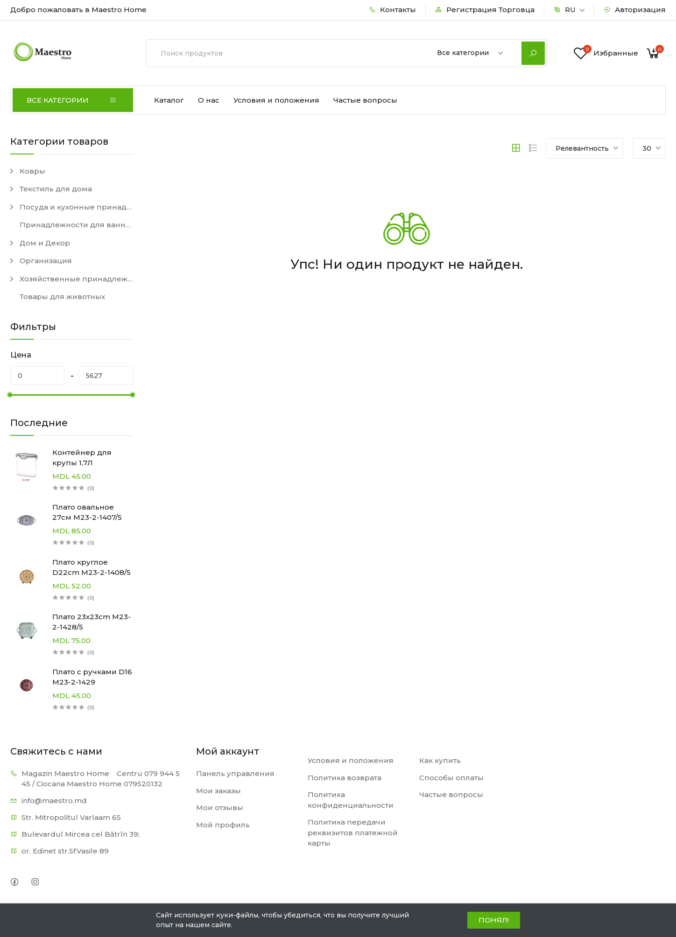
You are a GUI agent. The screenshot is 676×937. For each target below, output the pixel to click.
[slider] (10, 395)
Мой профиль (223, 824)
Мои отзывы (219, 807)
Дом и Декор (45, 242)
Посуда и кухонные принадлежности (76, 207)
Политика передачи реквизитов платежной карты (353, 832)
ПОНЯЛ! (494, 920)
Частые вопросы (365, 100)
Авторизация (635, 9)
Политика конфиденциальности (351, 800)
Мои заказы (218, 790)
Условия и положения (276, 100)
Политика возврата (344, 777)
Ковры (32, 171)
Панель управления (235, 773)
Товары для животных (62, 296)
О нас (208, 100)
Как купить (440, 760)
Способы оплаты (451, 777)
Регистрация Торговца (485, 9)
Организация (46, 260)
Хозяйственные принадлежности (76, 278)
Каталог (169, 100)
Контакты (392, 9)
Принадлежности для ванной (76, 224)
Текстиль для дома (56, 188)
